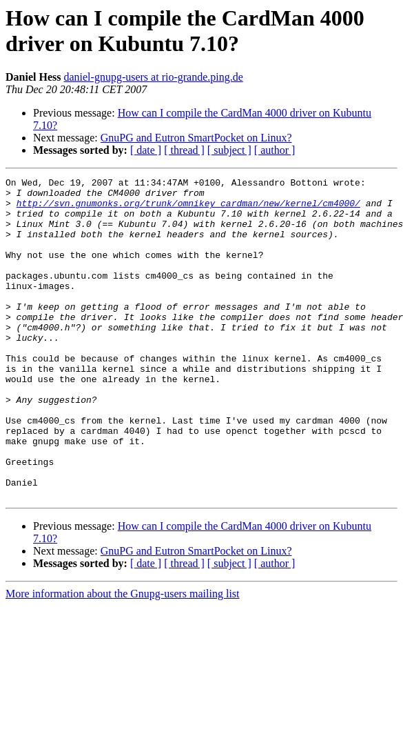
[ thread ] (184, 150)
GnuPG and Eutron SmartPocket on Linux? (196, 137)
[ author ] (275, 150)
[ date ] (145, 150)
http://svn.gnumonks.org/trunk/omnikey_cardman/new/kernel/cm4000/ (188, 209)
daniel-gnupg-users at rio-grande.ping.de (152, 77)
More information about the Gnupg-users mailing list (123, 658)
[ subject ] (229, 150)
